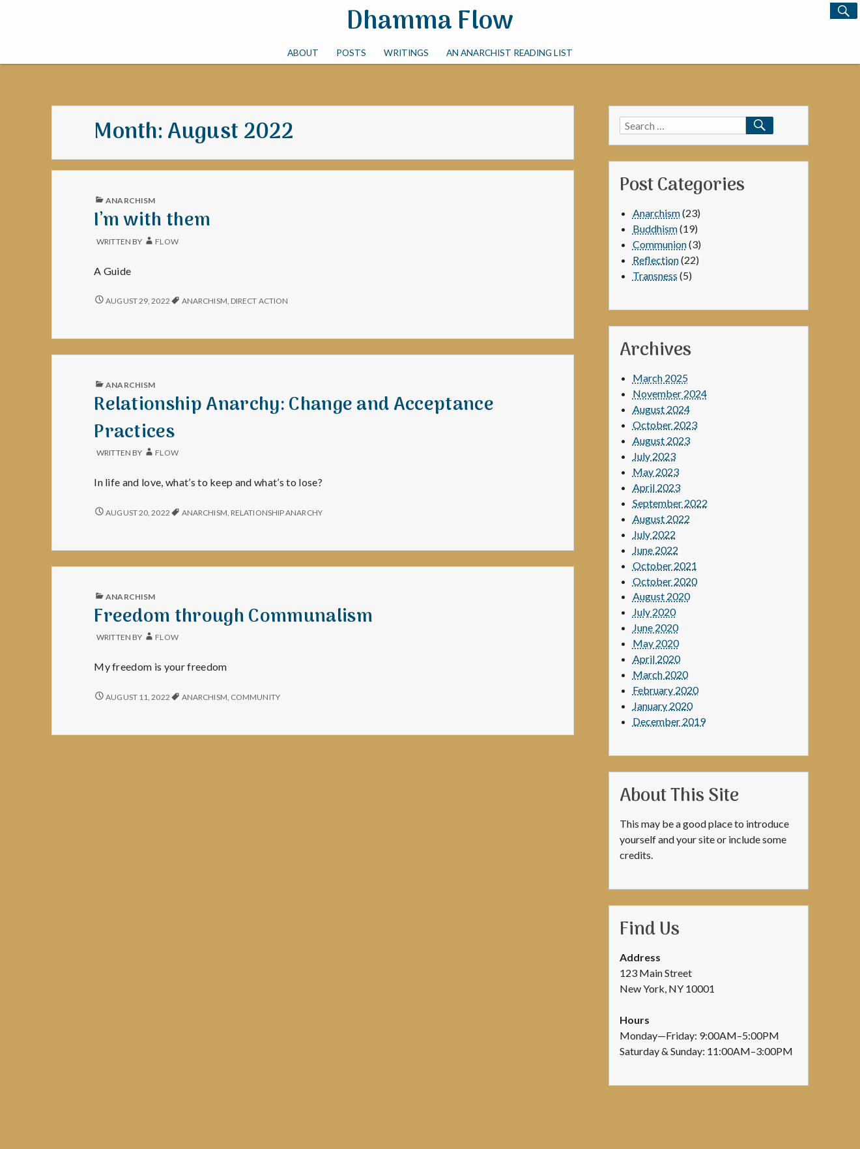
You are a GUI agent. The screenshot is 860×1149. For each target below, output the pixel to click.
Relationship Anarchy (276, 512)
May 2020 (656, 643)
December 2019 (669, 721)
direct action (259, 301)
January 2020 (663, 705)
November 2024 (670, 393)
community (255, 697)
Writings (406, 53)
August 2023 (661, 440)
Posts (351, 53)
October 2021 (665, 565)
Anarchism (130, 200)
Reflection (656, 260)
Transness (655, 275)
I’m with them (152, 220)
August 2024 (661, 409)
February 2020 (665, 690)
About (303, 53)
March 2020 (660, 674)
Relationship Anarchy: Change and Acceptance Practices (294, 418)
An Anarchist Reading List (509, 53)
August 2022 (661, 518)
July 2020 (654, 611)
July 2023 (654, 456)
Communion (660, 244)
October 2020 (665, 581)
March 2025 (660, 377)
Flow (166, 241)
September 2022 (670, 503)
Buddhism (655, 228)
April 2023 (656, 487)
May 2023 (656, 471)
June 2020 (655, 627)
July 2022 (654, 534)
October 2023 (665, 424)
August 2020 (661, 596)
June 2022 (655, 550)
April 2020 (656, 658)
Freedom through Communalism (233, 617)
